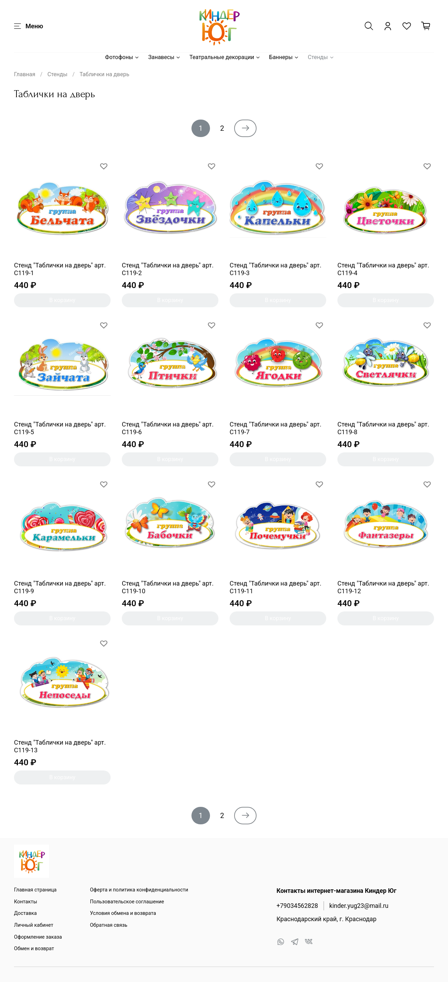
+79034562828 (297, 905)
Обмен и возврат (34, 949)
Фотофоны (122, 57)
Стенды (321, 57)
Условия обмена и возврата (123, 913)
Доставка (25, 913)
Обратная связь (108, 925)
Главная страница (35, 890)
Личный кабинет (33, 925)
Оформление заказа (38, 937)
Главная (24, 74)
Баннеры (284, 57)
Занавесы (164, 57)
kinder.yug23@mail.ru (358, 905)
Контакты (25, 902)
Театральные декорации (225, 57)
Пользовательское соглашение (127, 902)
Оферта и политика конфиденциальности (139, 890)
